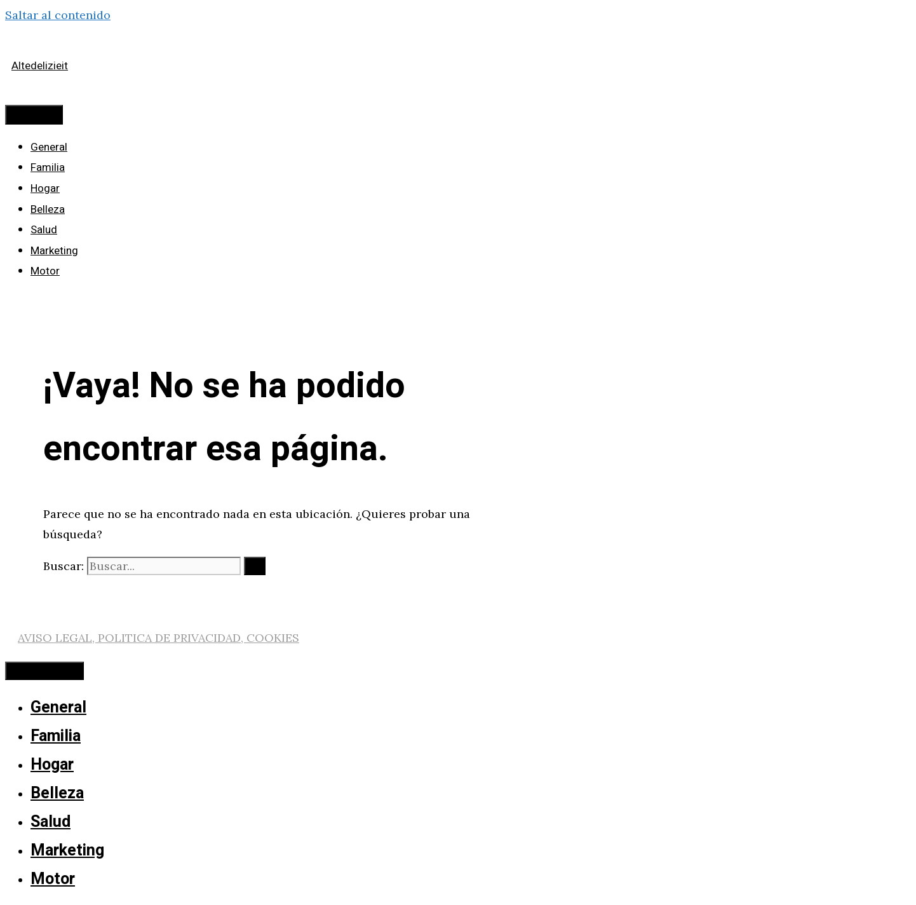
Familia (47, 167)
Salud (43, 230)
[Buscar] (255, 566)
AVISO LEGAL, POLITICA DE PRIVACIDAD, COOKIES (158, 637)
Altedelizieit (39, 66)
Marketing (54, 251)
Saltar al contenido (58, 15)
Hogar (45, 188)
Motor (45, 271)
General (48, 147)
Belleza (47, 209)
